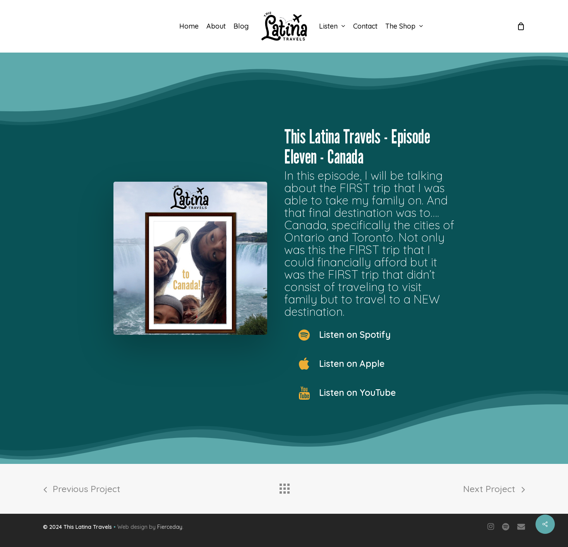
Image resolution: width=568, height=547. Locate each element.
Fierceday (169, 526)
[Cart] (521, 26)
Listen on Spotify (355, 334)
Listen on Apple (351, 363)
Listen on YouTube (357, 392)
